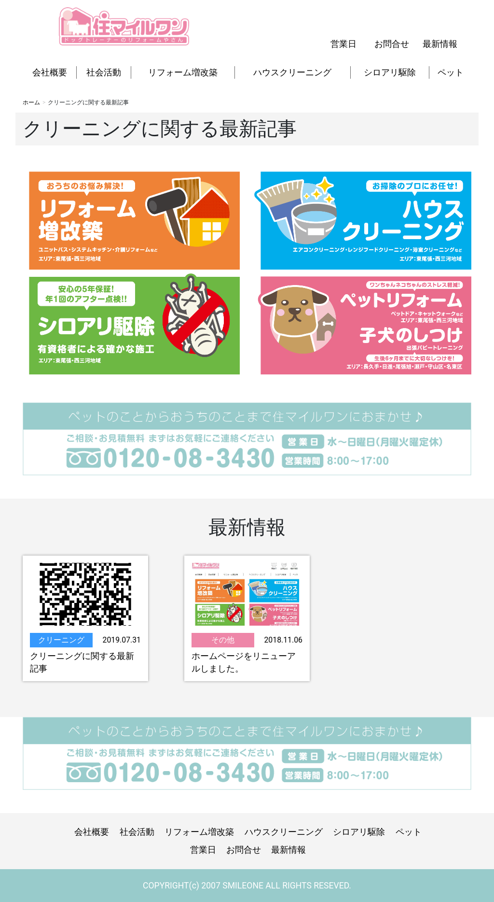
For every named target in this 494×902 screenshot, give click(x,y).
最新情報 (440, 44)
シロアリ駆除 (390, 72)
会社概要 (49, 72)
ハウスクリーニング (292, 72)
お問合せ (391, 44)
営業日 (343, 44)
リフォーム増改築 (183, 72)
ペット (451, 72)
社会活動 (103, 72)
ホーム (31, 102)
